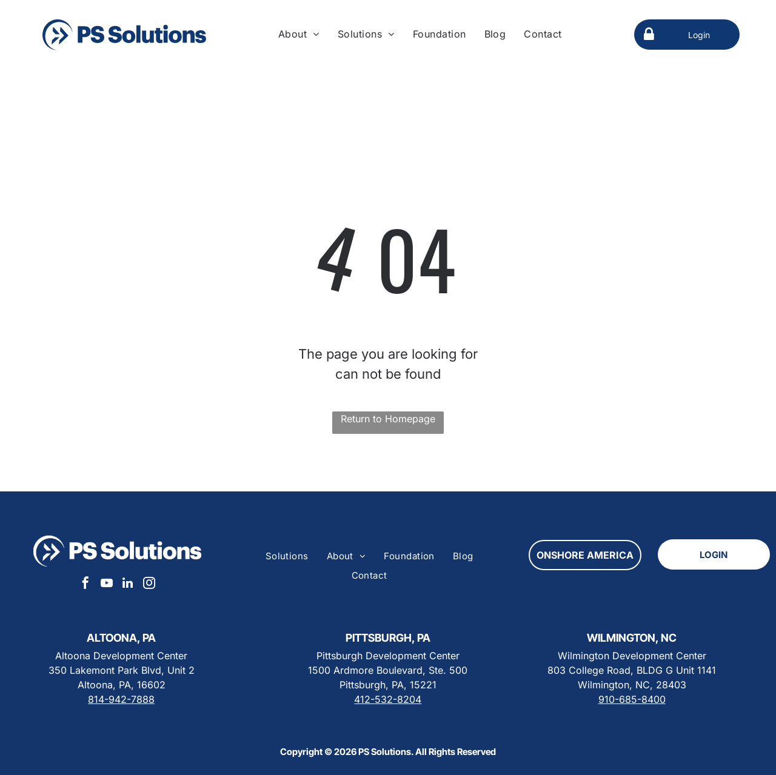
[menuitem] (299, 34)
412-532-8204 (387, 699)
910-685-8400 (632, 699)
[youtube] (107, 584)
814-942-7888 (121, 699)
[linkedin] (128, 584)
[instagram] (149, 584)
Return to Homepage (388, 419)
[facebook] (85, 584)
